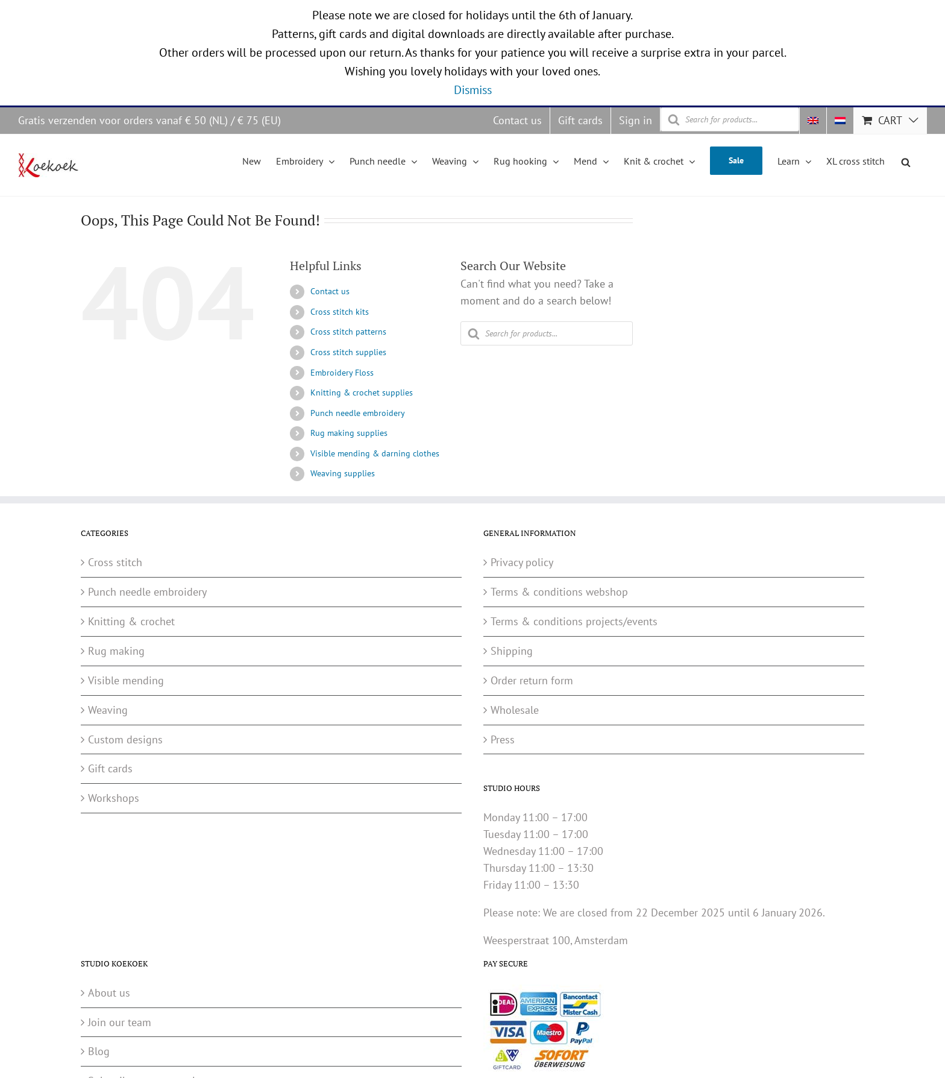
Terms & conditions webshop (559, 592)
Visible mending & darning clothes (374, 453)
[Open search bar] (906, 160)
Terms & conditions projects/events (574, 621)
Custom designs (125, 739)
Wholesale (515, 710)
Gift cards (110, 768)
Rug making (116, 651)
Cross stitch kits (339, 311)
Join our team (119, 1022)
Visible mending (126, 680)
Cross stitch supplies (348, 352)
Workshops (113, 798)
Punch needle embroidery (357, 413)
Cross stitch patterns (348, 331)
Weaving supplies (342, 473)
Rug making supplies (349, 432)
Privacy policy (522, 562)
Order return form (532, 680)
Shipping (512, 651)
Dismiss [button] (473, 90)
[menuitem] (813, 120)
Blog (99, 1051)
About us (109, 993)
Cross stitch (115, 562)
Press (503, 739)
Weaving (108, 710)
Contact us (330, 291)
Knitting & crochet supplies (361, 392)
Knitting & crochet (131, 621)
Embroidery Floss (342, 372)
